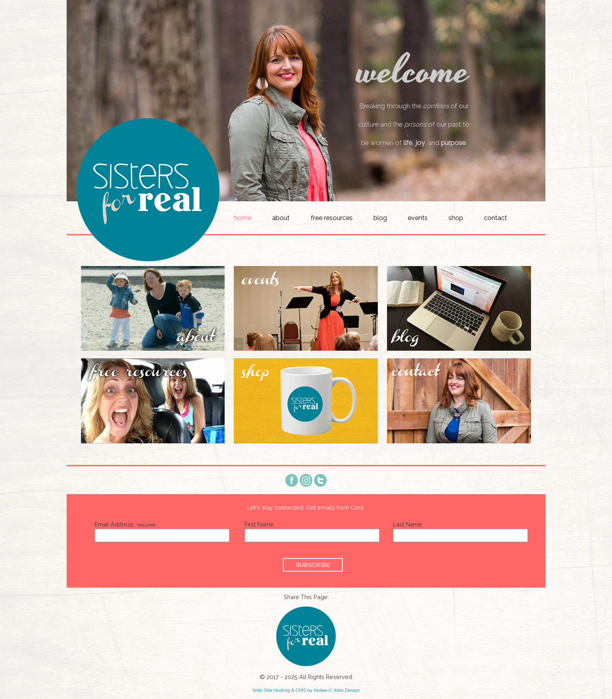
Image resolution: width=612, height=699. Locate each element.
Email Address (125, 524)
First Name (259, 524)
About (281, 218)
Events (418, 218)
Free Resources (332, 218)
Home (242, 218)
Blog (380, 218)
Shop (455, 218)
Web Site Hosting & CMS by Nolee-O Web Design (306, 690)
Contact (495, 218)
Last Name (407, 524)
